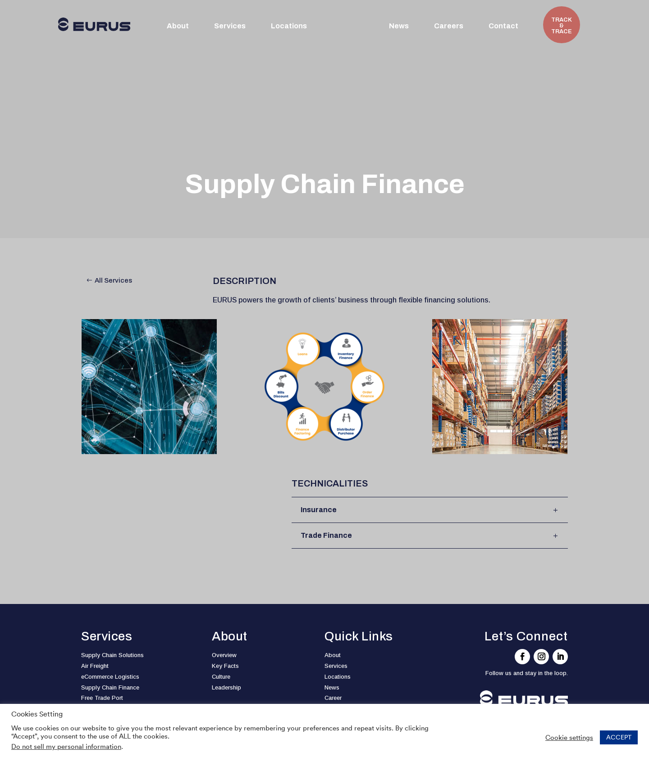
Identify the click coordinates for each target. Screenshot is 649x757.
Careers (448, 26)
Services (230, 26)
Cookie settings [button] (569, 738)
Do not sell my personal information (66, 746)
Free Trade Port (102, 697)
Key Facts (225, 665)
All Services (113, 280)
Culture (221, 676)
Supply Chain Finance (110, 687)
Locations (289, 26)
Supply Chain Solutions (112, 655)
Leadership (226, 687)
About (178, 26)
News (399, 26)
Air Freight (95, 665)
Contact (503, 26)
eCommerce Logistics (110, 676)
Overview (224, 655)
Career (333, 697)
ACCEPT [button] (618, 737)
